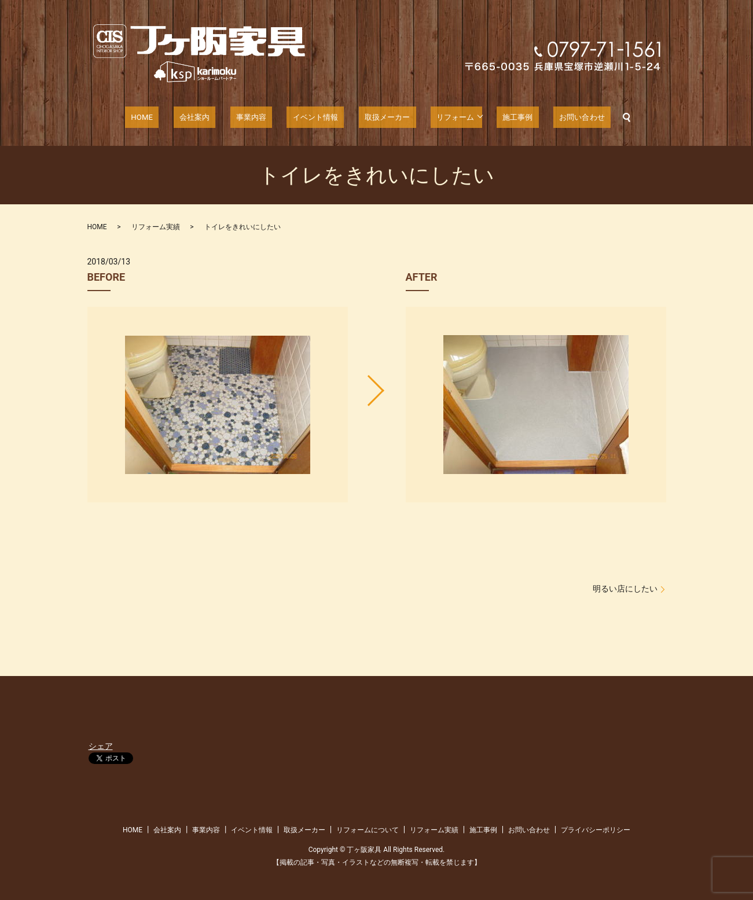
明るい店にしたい (625, 588)
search (598, 117)
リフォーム (440, 117)
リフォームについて (367, 830)
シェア (101, 746)
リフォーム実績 (155, 227)
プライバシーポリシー (595, 830)
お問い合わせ (557, 117)
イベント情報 (314, 117)
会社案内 (209, 117)
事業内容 (257, 117)
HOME (165, 117)
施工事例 (500, 117)
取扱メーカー (379, 117)
